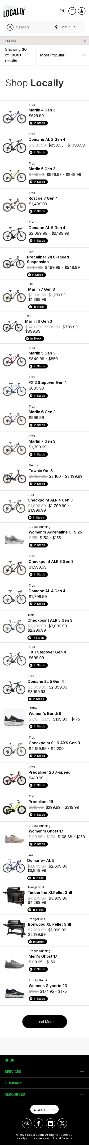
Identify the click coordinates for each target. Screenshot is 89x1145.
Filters (10, 40)
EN (62, 11)
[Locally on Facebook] (38, 1123)
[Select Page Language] (44, 1109)
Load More (45, 1022)
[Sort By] (62, 55)
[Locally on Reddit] (26, 1123)
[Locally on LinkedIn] (50, 1123)
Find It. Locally (69, 27)
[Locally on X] (62, 1123)
